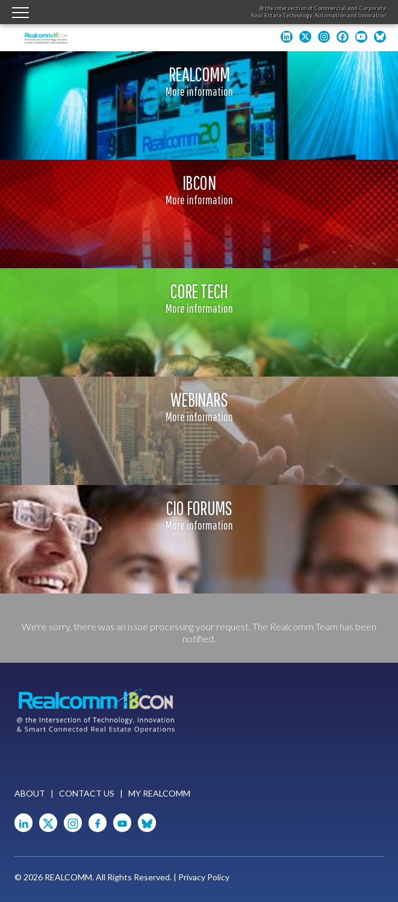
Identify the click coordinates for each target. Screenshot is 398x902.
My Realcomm (159, 793)
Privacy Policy (203, 877)
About (29, 793)
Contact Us (86, 793)
